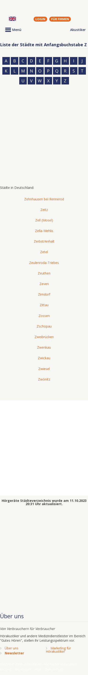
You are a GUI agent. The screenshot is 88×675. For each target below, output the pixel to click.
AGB (38, 669)
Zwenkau (44, 347)
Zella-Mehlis (44, 231)
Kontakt (5, 669)
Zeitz (44, 209)
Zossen (44, 315)
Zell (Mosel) (44, 220)
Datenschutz (54, 669)
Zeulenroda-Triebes (44, 262)
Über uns (11, 648)
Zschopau (44, 326)
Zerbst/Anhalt (44, 241)
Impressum (23, 669)
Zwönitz (44, 379)
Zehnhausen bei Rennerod (44, 199)
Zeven (44, 284)
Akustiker (78, 29)
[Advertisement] (44, 137)
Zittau (44, 305)
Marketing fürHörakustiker (58, 650)
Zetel (44, 252)
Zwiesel (44, 368)
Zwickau (44, 358)
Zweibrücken (44, 337)
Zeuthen (44, 273)
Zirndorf (44, 294)
